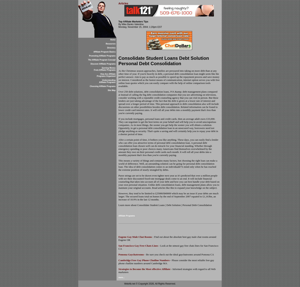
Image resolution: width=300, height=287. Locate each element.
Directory (111, 48)
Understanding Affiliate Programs (107, 81)
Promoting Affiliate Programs (102, 56)
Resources (111, 44)
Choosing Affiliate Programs (103, 86)
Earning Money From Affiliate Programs (105, 69)
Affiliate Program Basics (104, 52)
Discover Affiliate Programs (103, 64)
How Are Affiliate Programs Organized (106, 75)
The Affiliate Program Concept (102, 60)
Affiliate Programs (126, 216)
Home (113, 40)
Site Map (112, 90)
